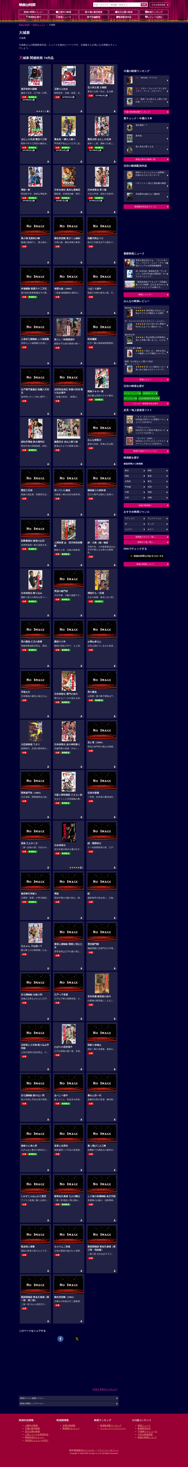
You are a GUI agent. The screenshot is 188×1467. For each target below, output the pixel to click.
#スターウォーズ (131, 393)
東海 (150, 476)
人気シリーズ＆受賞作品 (36, 1434)
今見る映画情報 (145, 1434)
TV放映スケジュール (148, 1431)
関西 (127, 476)
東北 (150, 481)
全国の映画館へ (145, 505)
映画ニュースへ (145, 294)
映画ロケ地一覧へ (145, 542)
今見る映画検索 (158, 5)
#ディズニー (129, 398)
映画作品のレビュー (34, 1437)
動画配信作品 (123, 17)
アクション (130, 518)
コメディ (129, 529)
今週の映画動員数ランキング (137, 112)
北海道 (128, 481)
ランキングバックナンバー (113, 1428)
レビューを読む (153, 17)
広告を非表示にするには (105, 1389)
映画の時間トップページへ (32, 1404)
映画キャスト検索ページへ (32, 1398)
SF (126, 524)
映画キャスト (39, 25)
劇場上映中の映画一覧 (145, 159)
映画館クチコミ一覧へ (145, 537)
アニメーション (155, 518)
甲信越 (128, 487)
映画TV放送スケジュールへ (145, 451)
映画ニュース (63, 17)
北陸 (150, 487)
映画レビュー (145, 379)
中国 (127, 492)
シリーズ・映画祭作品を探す (145, 403)
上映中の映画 (63, 11)
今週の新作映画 (93, 11)
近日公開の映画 (123, 11)
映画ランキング (153, 11)
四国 (150, 492)
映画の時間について (145, 564)
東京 (127, 470)
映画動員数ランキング (110, 1425)
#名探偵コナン (149, 393)
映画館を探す (33, 17)
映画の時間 (24, 25)
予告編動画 (93, 17)
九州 (127, 498)
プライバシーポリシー (108, 1450)
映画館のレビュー (71, 1428)
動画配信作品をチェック (145, 206)
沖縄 (150, 498)
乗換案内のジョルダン (84, 1450)
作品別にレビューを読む (36, 1440)
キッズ (151, 524)
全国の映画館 (69, 1425)
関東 (150, 470)
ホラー (151, 529)
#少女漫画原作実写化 (148, 398)
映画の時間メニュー (33, 12)
